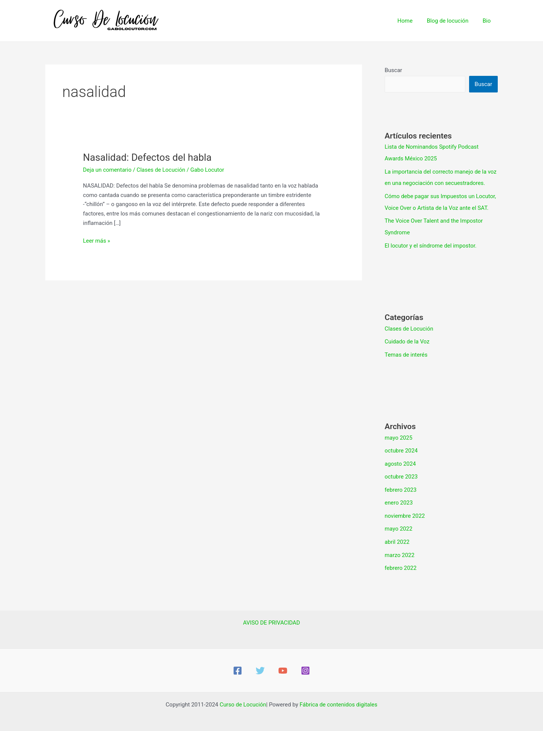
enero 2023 (399, 497)
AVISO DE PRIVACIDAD (271, 616)
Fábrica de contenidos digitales (338, 697)
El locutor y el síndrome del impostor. (431, 243)
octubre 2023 (401, 472)
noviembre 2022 (405, 510)
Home (412, 20)
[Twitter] (260, 663)
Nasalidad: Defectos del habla (148, 157)
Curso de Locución (242, 697)
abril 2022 (397, 535)
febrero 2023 (401, 485)
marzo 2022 (400, 548)
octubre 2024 (401, 446)
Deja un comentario (107, 169)
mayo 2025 (399, 434)
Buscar (393, 70)
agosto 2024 (400, 459)
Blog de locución (452, 20)
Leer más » (96, 240)
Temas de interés (406, 351)
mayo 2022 (399, 523)
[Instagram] (305, 663)
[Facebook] (237, 663)
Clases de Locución (161, 169)
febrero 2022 (401, 561)
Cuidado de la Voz (407, 338)
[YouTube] (282, 663)
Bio (488, 20)
